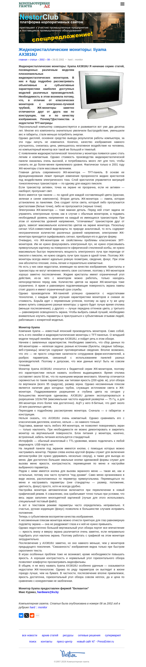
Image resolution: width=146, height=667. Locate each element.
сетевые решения (89, 635)
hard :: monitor (38, 607)
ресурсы (68, 635)
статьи (33, 59)
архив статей (50, 635)
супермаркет (113, 635)
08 (48, 59)
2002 (42, 59)
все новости (29, 635)
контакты (46, 641)
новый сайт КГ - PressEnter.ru (95, 641)
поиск (32, 641)
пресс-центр (64, 641)
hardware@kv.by (48, 592)
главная (23, 59)
